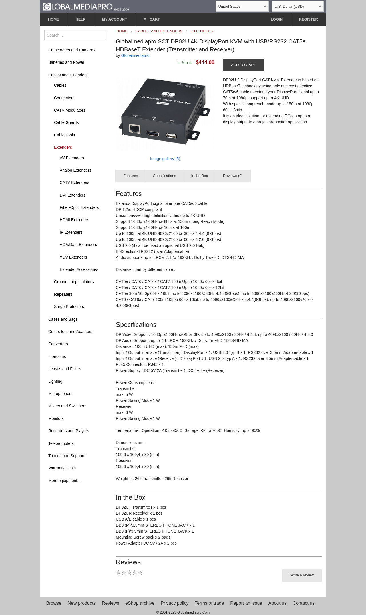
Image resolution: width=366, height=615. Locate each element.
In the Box (199, 176)
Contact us (304, 603)
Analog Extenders (76, 170)
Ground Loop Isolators (74, 281)
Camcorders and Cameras (71, 50)
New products (82, 603)
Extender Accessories (79, 269)
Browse (53, 603)
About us (277, 603)
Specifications (164, 176)
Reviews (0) (233, 176)
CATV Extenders (74, 182)
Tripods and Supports (67, 455)
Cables (60, 85)
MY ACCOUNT (114, 19)
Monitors (56, 418)
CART (151, 19)
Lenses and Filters (64, 368)
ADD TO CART (243, 65)
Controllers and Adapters (70, 331)
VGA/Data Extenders (78, 244)
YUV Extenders (73, 257)
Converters (58, 344)
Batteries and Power (66, 62)
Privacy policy (175, 603)
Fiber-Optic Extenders (79, 207)
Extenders (63, 147)
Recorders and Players (68, 430)
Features (130, 176)
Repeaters (63, 294)
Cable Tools (64, 135)
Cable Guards (66, 122)
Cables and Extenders (68, 75)
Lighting (55, 381)
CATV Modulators (69, 110)
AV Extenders (72, 158)
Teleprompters (61, 443)
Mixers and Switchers (67, 406)
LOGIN (277, 19)
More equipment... (64, 480)
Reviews (110, 603)
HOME (53, 19)
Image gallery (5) (165, 158)
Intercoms (57, 356)
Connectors (64, 98)
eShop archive (139, 603)
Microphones (59, 393)
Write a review (302, 575)
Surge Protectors (69, 306)
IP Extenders (71, 232)
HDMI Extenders (74, 219)
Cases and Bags (63, 319)
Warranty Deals (62, 468)
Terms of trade (209, 603)
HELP (80, 19)
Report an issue (246, 603)
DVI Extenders (72, 195)
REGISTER (308, 19)
